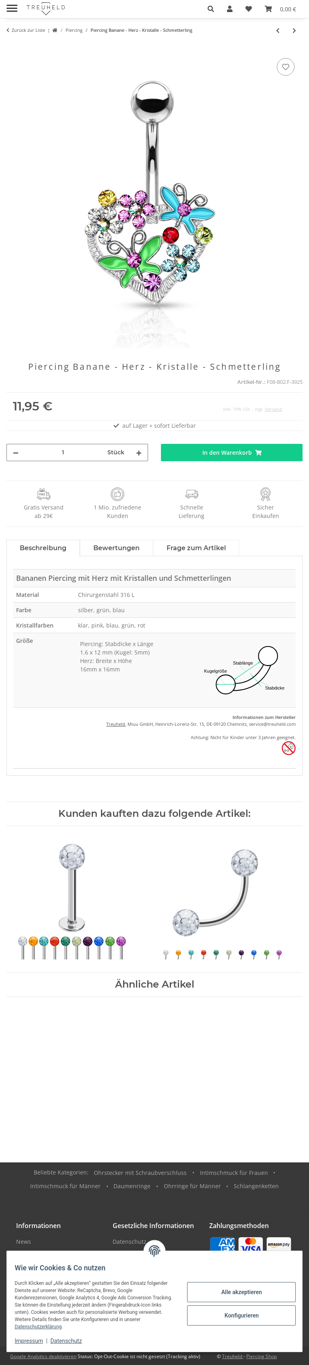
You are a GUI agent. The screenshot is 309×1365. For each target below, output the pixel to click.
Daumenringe (131, 1186)
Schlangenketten (256, 1186)
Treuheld (115, 724)
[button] (210, 9)
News (23, 1241)
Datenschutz (71, 1341)
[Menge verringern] (16, 452)
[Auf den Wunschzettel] (286, 67)
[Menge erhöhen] (139, 452)
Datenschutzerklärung (60, 1327)
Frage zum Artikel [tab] (196, 548)
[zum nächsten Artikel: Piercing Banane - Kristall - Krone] (294, 30)
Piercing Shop (261, 1356)
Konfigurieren (236, 1315)
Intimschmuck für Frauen (234, 1173)
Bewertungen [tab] (116, 548)
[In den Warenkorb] (12, 47)
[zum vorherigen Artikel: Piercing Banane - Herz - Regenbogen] (278, 30)
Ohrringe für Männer (192, 1186)
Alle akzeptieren (236, 1292)
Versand (273, 409)
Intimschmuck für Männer (65, 1186)
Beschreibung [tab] (43, 548)
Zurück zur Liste (28, 30)
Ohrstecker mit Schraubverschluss (140, 1173)
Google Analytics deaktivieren (43, 1356)
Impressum (34, 1341)
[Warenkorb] (280, 9)
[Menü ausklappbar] (11, 5)
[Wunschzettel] (248, 9)
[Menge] (63, 452)
